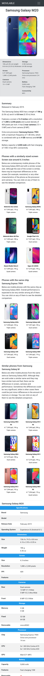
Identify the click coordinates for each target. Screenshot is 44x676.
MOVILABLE (8, 3)
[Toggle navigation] (39, 3)
